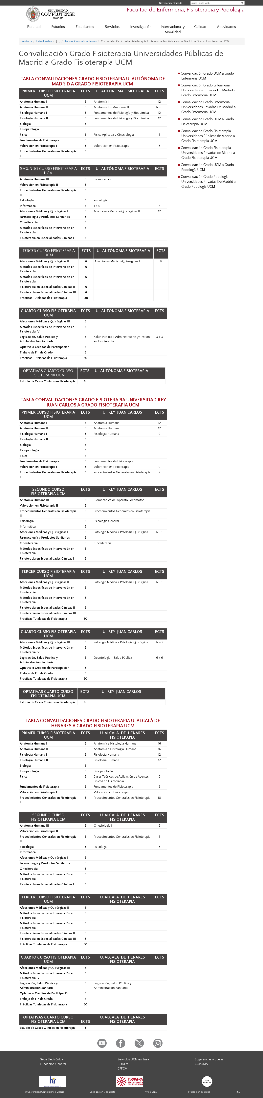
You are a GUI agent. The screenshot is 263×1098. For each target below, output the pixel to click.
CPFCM (122, 1068)
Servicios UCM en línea (133, 1059)
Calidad (200, 27)
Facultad (34, 27)
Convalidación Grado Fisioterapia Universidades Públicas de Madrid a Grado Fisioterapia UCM (208, 136)
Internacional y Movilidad (173, 29)
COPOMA (201, 1064)
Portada (27, 41)
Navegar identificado (170, 3)
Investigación (140, 27)
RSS (238, 1091)
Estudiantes (85, 27)
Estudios (58, 27)
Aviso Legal (151, 1091)
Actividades (226, 27)
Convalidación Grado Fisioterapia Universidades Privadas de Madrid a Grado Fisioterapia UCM (208, 153)
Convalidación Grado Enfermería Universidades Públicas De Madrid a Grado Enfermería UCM (208, 90)
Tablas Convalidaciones (81, 41)
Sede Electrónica (51, 1059)
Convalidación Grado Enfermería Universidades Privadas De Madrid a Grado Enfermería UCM (208, 107)
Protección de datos (199, 1091)
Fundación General (53, 1064)
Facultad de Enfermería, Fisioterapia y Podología (186, 10)
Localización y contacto (102, 1091)
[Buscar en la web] (242, 3)
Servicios (112, 27)
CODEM (123, 1064)
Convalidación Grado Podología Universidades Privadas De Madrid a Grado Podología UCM (208, 182)
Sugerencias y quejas (209, 1059)
